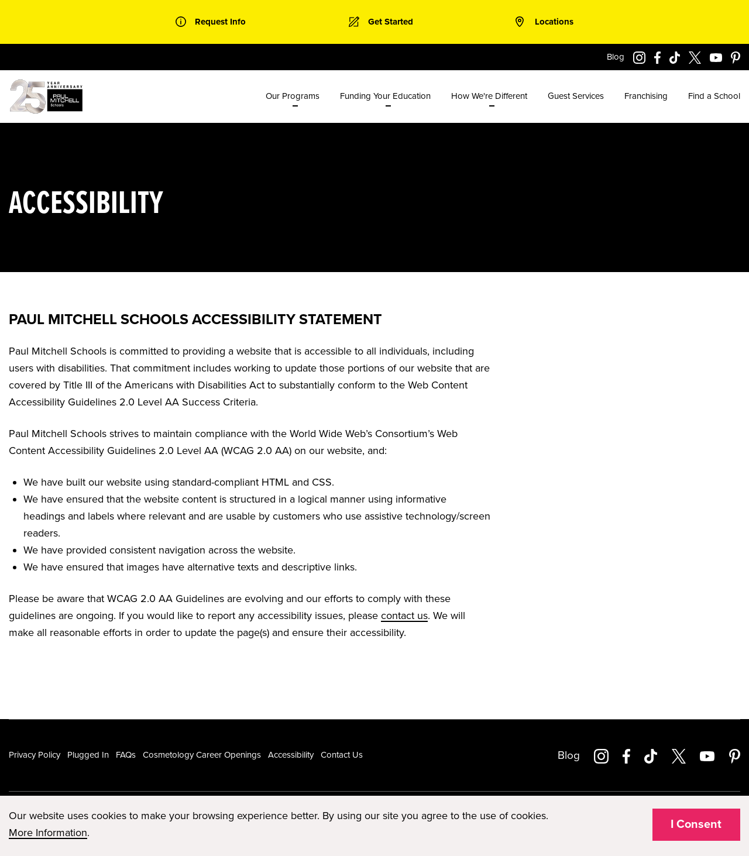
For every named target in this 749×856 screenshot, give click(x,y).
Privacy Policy (34, 755)
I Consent (696, 824)
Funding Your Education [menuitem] (385, 96)
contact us (404, 615)
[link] (211, 21)
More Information (48, 832)
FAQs (126, 755)
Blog (615, 56)
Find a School (714, 96)
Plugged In (88, 755)
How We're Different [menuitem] (489, 96)
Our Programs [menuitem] (292, 96)
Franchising (646, 96)
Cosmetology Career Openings (202, 755)
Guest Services (576, 96)
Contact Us (342, 755)
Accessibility (291, 755)
